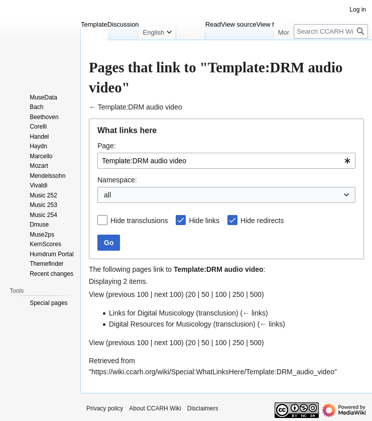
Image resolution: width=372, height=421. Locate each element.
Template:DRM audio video (140, 107)
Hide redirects (262, 221)
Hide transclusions (139, 221)
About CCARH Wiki (155, 408)
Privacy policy (104, 408)
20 (192, 294)
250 (238, 294)
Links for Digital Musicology (151, 313)
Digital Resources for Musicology (160, 324)
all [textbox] (107, 195)
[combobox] (226, 161)
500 (256, 294)
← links (254, 313)
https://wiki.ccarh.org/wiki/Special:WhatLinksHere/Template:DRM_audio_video (212, 372)
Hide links (204, 221)
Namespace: (117, 180)
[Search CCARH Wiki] (331, 31)
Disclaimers (202, 408)
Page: (106, 146)
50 (205, 294)
